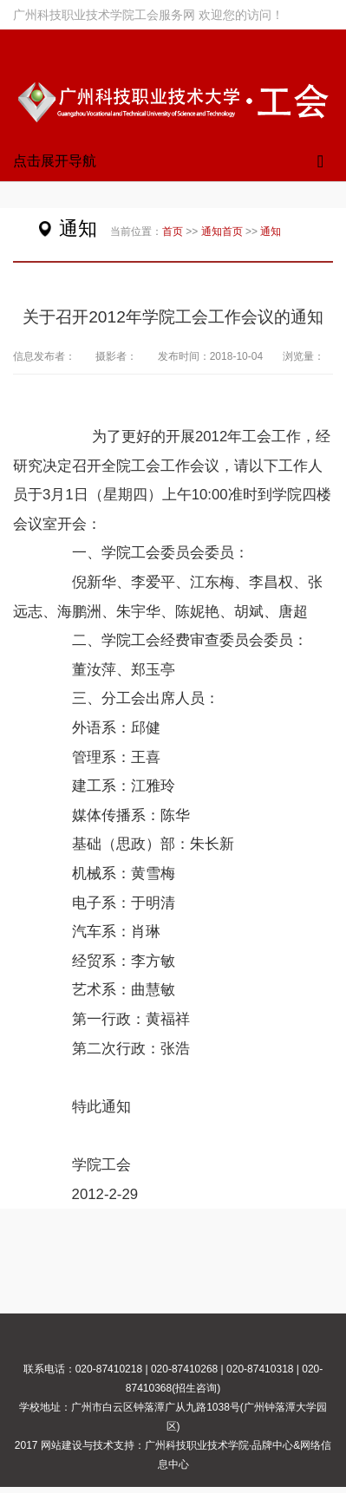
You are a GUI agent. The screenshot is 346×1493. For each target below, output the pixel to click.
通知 (211, 231)
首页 (172, 231)
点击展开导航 (54, 160)
